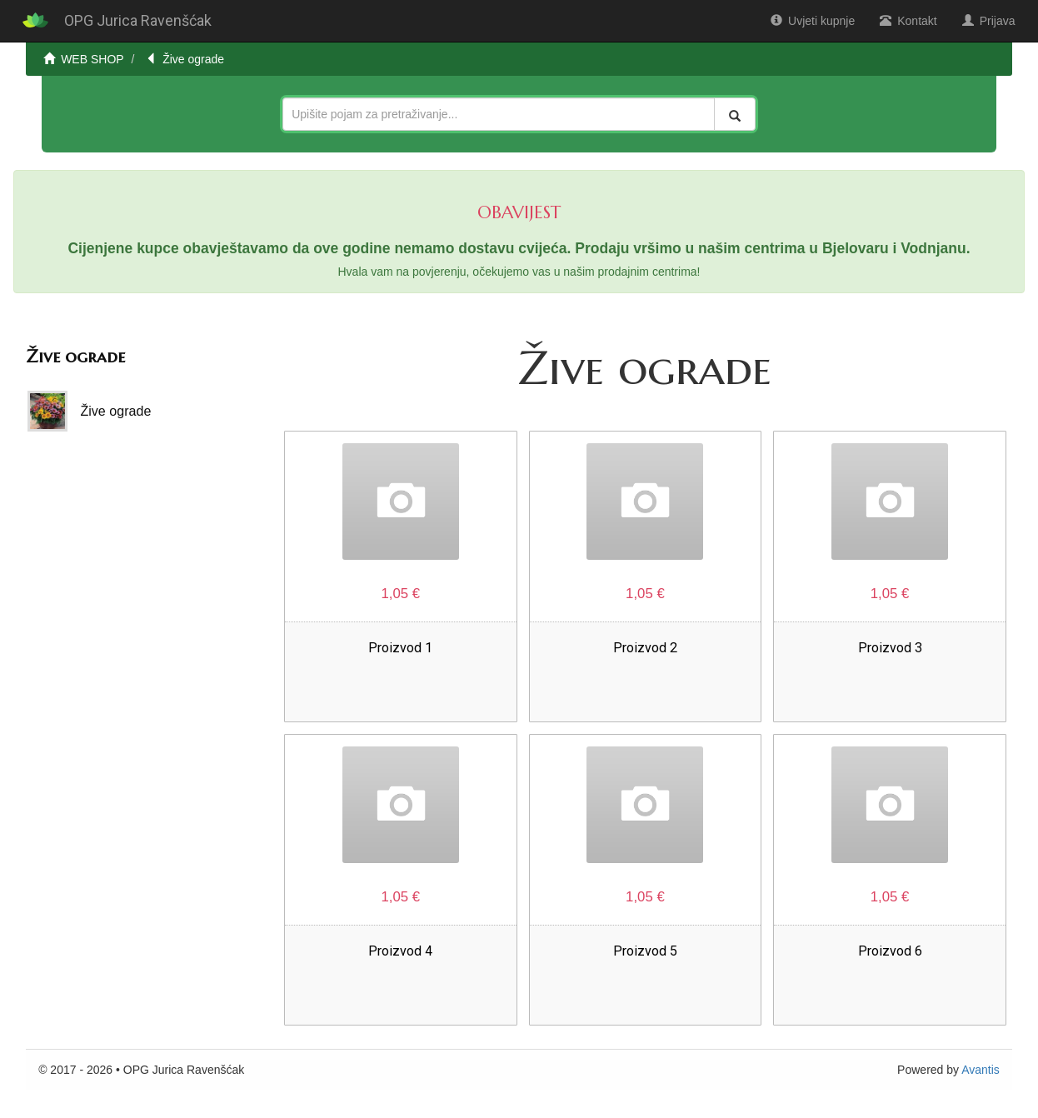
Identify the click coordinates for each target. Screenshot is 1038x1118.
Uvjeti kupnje (813, 20)
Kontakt (908, 20)
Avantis (980, 1069)
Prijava (989, 20)
